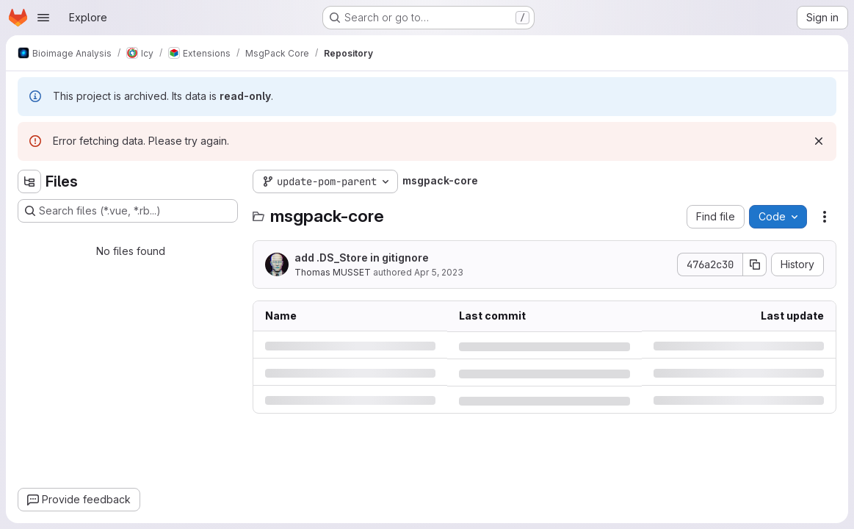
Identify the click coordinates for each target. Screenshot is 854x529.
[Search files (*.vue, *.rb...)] (128, 211)
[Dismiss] (819, 141)
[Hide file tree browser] (29, 181)
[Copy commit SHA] (755, 264)
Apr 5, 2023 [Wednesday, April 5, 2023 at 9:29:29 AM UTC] (438, 272)
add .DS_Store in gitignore (361, 257)
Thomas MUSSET (332, 272)
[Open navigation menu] (43, 17)
